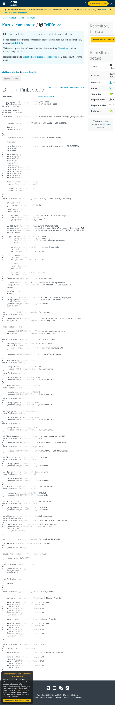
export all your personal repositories (40, 56)
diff (55, 87)
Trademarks (77, 697)
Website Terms (46, 697)
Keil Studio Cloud (98, 3)
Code (21, 17)
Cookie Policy (22, 690)
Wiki (16, 78)
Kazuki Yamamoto (19, 24)
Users (5, 17)
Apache (107, 124)
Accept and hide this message (17, 700)
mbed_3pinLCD (29, 71)
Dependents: (10, 71)
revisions (74, 87)
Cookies (66, 697)
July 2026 (17, 42)
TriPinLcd (30, 17)
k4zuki (13, 17)
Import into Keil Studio (102, 39)
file (82, 87)
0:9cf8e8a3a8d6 (46, 96)
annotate (63, 87)
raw (49, 87)
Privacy (58, 697)
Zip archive (63, 48)
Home (7, 78)
